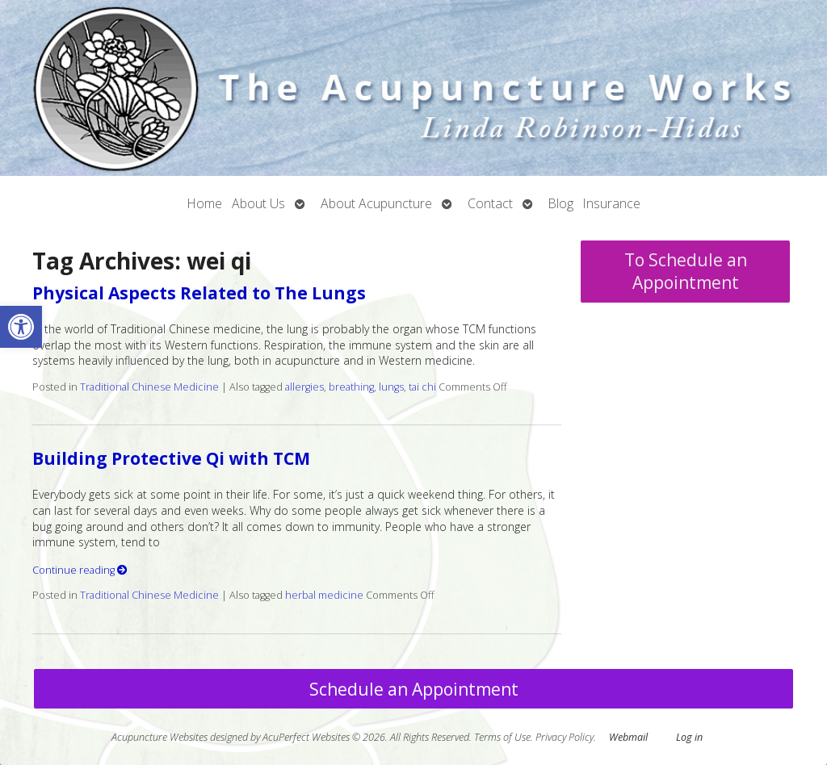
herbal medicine (324, 595)
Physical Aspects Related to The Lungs (199, 293)
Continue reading (80, 570)
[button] (21, 327)
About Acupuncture (376, 203)
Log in (689, 737)
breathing (351, 387)
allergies (304, 387)
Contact (490, 203)
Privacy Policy (564, 737)
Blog (560, 203)
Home (204, 203)
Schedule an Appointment (413, 689)
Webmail (628, 737)
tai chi (422, 387)
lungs (391, 387)
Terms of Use (502, 737)
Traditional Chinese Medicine (149, 387)
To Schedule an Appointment (685, 271)
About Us (258, 203)
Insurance (611, 203)
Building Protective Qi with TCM (171, 458)
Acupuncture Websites (159, 737)
